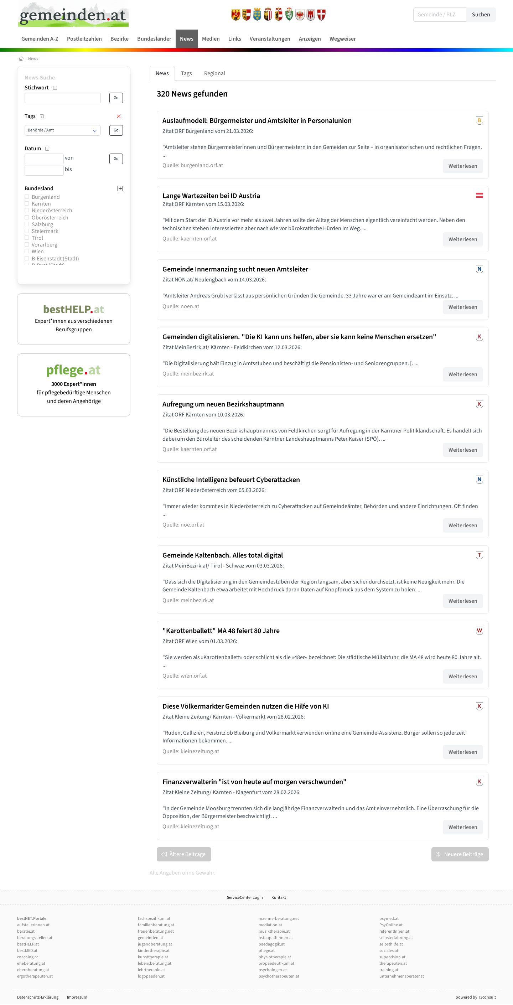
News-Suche (40, 78)
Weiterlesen (463, 166)
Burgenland (46, 197)
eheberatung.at (31, 963)
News (33, 59)
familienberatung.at (156, 925)
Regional (214, 73)
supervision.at (392, 957)
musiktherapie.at (274, 931)
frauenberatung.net (156, 931)
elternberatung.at (33, 970)
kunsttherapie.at (153, 957)
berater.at (26, 931)
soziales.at (388, 951)
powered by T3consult (476, 997)
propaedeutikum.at (276, 963)
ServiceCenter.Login (245, 898)
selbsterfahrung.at (396, 938)
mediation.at (270, 925)
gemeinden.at (150, 938)
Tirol (37, 238)
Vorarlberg (44, 245)
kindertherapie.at (154, 951)
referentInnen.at (394, 931)
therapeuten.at (393, 963)
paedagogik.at (272, 944)
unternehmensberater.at (401, 976)
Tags (186, 73)
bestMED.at (27, 951)
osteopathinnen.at (276, 938)
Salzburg (42, 224)
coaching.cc (27, 957)
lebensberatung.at (154, 963)
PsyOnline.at (391, 925)
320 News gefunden (192, 94)
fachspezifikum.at (154, 919)
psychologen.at (273, 970)
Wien (38, 251)
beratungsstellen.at (34, 938)
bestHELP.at (28, 944)
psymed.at (389, 919)
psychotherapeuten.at (279, 976)
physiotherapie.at (275, 957)
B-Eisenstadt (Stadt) (55, 259)
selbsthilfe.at (391, 944)
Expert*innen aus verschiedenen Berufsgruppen (74, 321)
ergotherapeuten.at (35, 976)
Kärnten (41, 204)
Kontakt (278, 898)
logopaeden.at (151, 976)
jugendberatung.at (155, 944)
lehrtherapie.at (151, 970)
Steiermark (45, 231)
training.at (388, 970)
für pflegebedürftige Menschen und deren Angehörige (74, 388)
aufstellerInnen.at (33, 925)
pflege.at (267, 951)
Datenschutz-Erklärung (37, 997)
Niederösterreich (52, 210)
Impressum (77, 997)
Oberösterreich (50, 218)
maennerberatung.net (279, 919)
